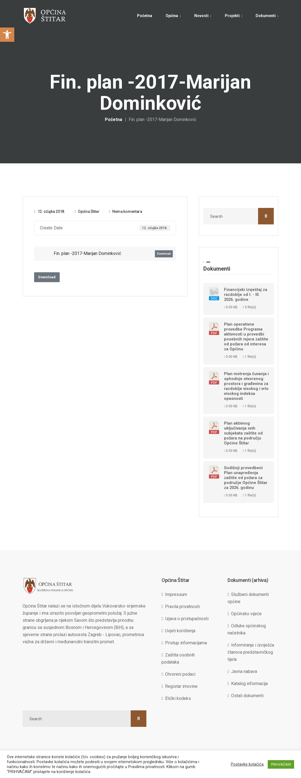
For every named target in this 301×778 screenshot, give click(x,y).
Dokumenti (266, 15)
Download (164, 253)
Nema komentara (125, 211)
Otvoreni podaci (180, 674)
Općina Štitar (87, 211)
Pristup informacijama (186, 642)
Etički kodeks (178, 698)
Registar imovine (181, 686)
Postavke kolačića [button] (247, 764)
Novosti (201, 15)
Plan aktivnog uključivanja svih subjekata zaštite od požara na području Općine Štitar (243, 433)
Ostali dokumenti (247, 695)
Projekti (232, 15)
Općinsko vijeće (246, 613)
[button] (7, 35)
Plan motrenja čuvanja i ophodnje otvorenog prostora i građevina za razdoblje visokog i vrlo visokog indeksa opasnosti (246, 386)
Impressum (176, 594)
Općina (172, 15)
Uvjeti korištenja (180, 630)
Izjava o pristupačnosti (187, 618)
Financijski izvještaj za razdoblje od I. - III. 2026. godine (245, 294)
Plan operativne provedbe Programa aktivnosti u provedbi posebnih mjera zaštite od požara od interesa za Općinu (246, 336)
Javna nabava (244, 671)
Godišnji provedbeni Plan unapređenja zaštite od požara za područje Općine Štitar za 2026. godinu (245, 477)
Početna (144, 15)
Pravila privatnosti (182, 606)
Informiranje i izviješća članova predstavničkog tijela (251, 652)
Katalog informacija (249, 683)
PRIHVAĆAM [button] (281, 764)
